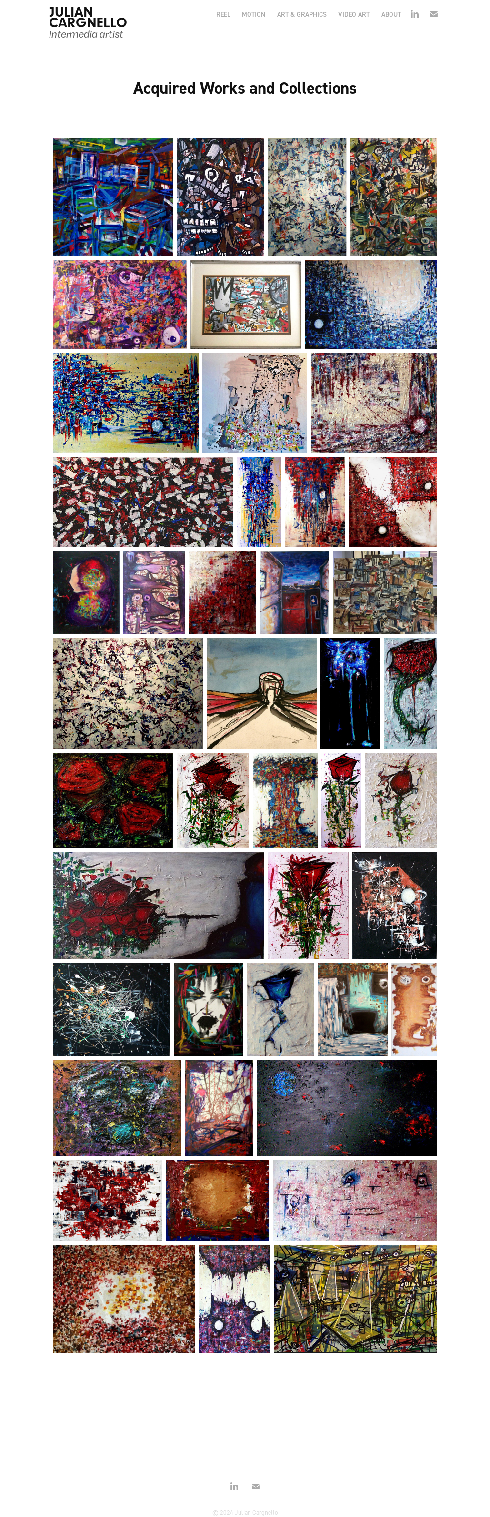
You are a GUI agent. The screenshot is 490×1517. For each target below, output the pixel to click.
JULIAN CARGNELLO (88, 17)
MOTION (253, 14)
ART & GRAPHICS (302, 14)
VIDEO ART (354, 14)
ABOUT (391, 14)
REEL (223, 14)
